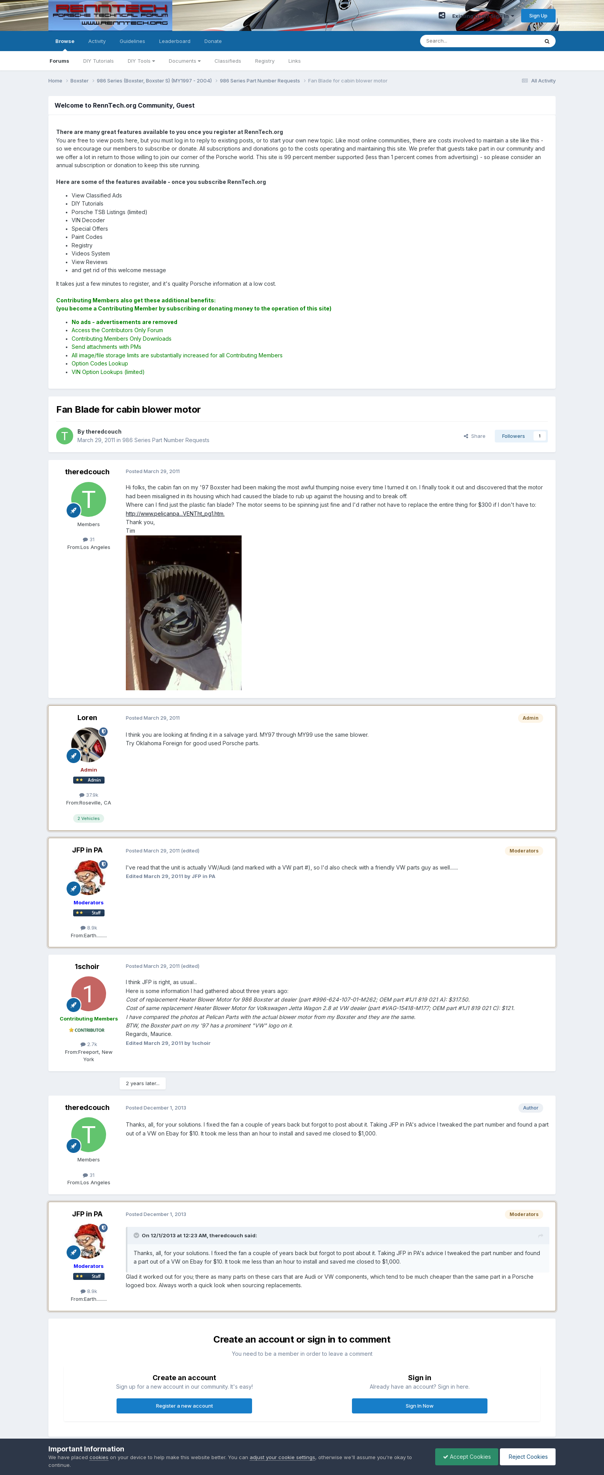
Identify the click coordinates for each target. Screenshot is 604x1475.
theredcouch (87, 472)
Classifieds (227, 61)
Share (475, 436)
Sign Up (538, 15)
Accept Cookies (465, 1456)
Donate (213, 41)
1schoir (87, 966)
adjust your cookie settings (282, 1457)
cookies (98, 1457)
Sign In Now (420, 1406)
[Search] (459, 41)
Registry (265, 61)
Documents (185, 61)
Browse (64, 44)
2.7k (89, 1044)
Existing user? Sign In (483, 16)
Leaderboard (174, 41)
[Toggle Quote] (137, 1235)
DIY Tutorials (98, 61)
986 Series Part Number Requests (165, 440)
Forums (59, 61)
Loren (87, 717)
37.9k (88, 795)
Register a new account (184, 1406)
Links (294, 61)
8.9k (89, 927)
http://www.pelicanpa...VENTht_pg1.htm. (175, 513)
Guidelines (132, 41)
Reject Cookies (527, 1456)
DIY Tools (141, 61)
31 (88, 539)
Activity (97, 41)
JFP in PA (87, 850)
